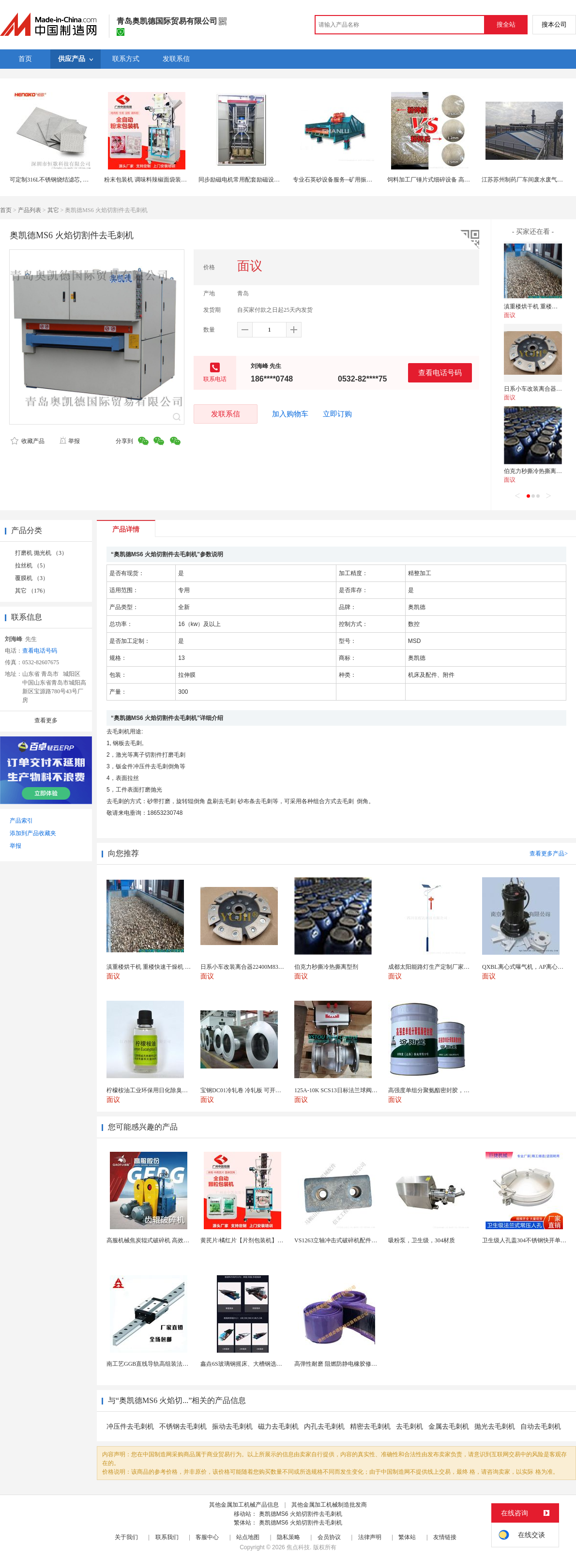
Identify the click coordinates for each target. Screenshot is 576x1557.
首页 (6, 210)
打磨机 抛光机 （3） (41, 553)
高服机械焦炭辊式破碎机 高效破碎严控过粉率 (165, 1240)
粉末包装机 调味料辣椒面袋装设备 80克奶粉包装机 (169, 179)
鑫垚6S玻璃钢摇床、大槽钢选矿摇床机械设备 (258, 1363)
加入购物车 (290, 414)
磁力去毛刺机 (278, 1426)
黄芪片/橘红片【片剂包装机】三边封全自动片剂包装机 (270, 1240)
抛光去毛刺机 (494, 1426)
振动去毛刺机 (232, 1426)
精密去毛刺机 (370, 1426)
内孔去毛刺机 (324, 1426)
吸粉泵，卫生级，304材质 (421, 1240)
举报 (69, 441)
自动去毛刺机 (540, 1426)
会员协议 (329, 1537)
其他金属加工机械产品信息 (244, 1504)
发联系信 (225, 414)
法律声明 (369, 1537)
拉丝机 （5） (31, 565)
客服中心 (207, 1537)
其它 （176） (31, 590)
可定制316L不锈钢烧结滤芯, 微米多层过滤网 (66, 179)
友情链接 (444, 1537)
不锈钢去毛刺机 (183, 1426)
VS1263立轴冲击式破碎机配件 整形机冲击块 (351, 1240)
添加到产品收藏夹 (33, 833)
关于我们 (126, 1537)
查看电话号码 (440, 372)
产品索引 (21, 820)
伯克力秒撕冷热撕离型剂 (536, 471)
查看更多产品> (549, 853)
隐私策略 (288, 1537)
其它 (53, 210)
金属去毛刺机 (448, 1426)
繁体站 (407, 1537)
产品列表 (29, 210)
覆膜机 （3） (31, 578)
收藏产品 (28, 441)
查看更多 (46, 720)
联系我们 (167, 1537)
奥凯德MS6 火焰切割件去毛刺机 (300, 1514)
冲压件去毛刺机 (130, 1426)
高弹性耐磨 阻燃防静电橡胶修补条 (338, 1363)
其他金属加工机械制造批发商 (329, 1504)
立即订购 (337, 414)
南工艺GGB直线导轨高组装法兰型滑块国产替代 (167, 1363)
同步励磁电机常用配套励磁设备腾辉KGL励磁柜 (259, 179)
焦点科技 (298, 1547)
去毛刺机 (409, 1426)
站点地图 (247, 1537)
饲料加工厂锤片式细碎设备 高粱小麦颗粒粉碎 (446, 179)
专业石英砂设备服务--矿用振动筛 (335, 179)
